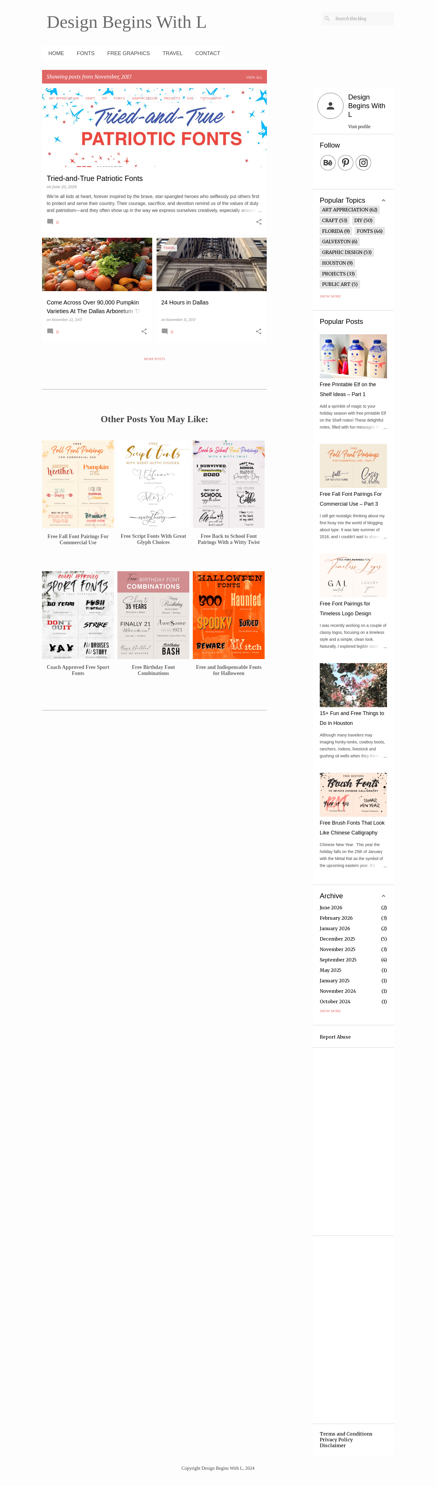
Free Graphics (127, 53)
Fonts (84, 53)
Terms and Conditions (346, 1434)
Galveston (336, 241)
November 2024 (338, 991)
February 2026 (336, 918)
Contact (206, 53)
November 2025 (337, 949)
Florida (332, 231)
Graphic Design (342, 252)
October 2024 (335, 1001)
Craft (330, 220)
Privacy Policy (336, 1440)
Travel (171, 53)
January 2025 (335, 981)
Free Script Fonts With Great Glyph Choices (153, 539)
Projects (334, 274)
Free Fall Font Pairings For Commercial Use (78, 539)
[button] (258, 222)
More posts (154, 359)
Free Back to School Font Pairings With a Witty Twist (229, 539)
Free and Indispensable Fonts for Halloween (228, 670)
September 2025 (338, 960)
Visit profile (359, 126)
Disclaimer (333, 1445)
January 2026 (335, 928)
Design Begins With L (127, 22)
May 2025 (330, 970)
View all (254, 77)
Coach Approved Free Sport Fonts (78, 670)
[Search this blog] (363, 19)
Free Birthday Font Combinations (153, 670)
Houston (334, 263)
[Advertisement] (289, 175)
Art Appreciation (345, 210)
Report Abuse (335, 1037)
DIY (358, 220)
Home (54, 53)
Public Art (336, 284)
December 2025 (337, 939)
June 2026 (331, 907)
